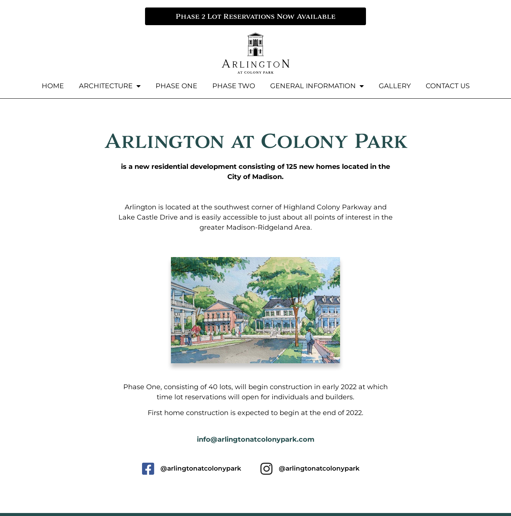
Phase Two (233, 86)
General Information (317, 86)
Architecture (110, 86)
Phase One (176, 86)
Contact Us (448, 86)
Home (53, 86)
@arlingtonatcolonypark (200, 468)
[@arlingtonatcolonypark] (148, 469)
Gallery (395, 86)
